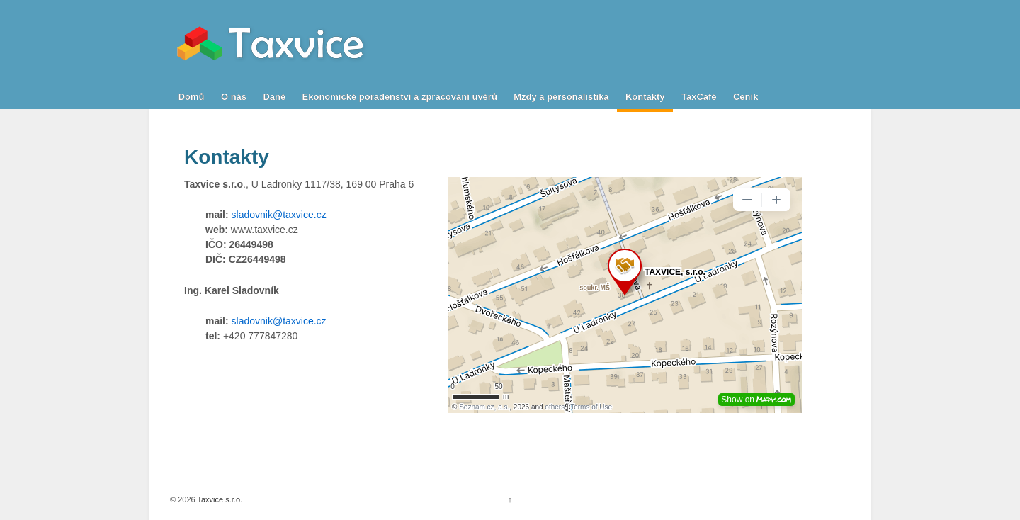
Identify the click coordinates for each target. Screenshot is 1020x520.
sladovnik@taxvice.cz (279, 321)
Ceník (745, 96)
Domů (191, 96)
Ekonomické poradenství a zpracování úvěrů (399, 96)
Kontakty (645, 96)
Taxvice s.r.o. (219, 499)
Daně (274, 96)
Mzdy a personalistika (561, 96)
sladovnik (252, 214)
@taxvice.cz (300, 214)
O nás (233, 96)
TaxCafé (699, 96)
